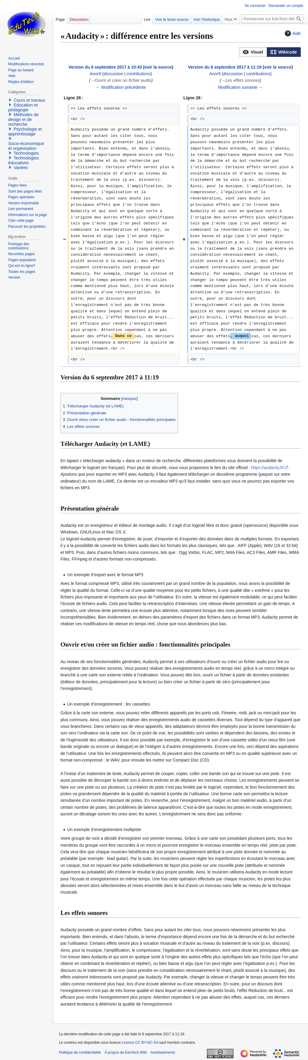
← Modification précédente (121, 87)
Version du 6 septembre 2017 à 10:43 (105, 67)
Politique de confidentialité (80, 1052)
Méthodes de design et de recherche (23, 119)
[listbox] (270, 52)
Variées (21, 167)
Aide (292, 33)
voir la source (158, 67)
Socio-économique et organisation (26, 146)
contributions (138, 73)
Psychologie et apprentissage (25, 131)
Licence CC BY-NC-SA (140, 1042)
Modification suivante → (240, 87)
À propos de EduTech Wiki (125, 1052)
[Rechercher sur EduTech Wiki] (272, 18)
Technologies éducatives (23, 160)
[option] (253, 52)
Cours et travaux (29, 100)
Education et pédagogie (23, 107)
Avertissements (162, 1052)
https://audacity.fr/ (267, 467)
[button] (253, 52)
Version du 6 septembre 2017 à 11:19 (224, 67)
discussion (113, 73)
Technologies (26, 153)
